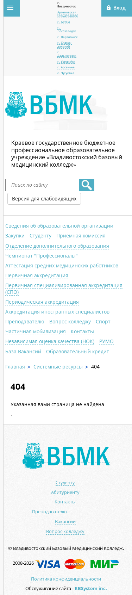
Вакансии (65, 522)
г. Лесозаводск (66, 29)
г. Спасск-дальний (64, 44)
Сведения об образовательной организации (59, 225)
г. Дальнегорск (66, 53)
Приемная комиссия (81, 235)
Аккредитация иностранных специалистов (57, 311)
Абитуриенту (65, 492)
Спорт (103, 321)
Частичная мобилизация (35, 331)
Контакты (82, 331)
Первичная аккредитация (36, 275)
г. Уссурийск (66, 61)
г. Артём (63, 22)
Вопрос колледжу (70, 321)
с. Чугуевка (65, 73)
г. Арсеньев (66, 67)
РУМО (106, 341)
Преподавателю (24, 321)
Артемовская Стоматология (67, 14)
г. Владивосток (66, 4)
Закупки (15, 235)
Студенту (40, 235)
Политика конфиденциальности (66, 579)
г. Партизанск (67, 37)
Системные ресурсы (58, 366)
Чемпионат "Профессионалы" (41, 255)
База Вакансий (23, 351)
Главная (15, 366)
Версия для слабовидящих (44, 198)
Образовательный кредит (77, 351)
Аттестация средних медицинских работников (61, 265)
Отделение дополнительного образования (57, 245)
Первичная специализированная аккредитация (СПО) (63, 288)
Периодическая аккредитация (42, 301)
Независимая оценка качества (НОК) (49, 341)
